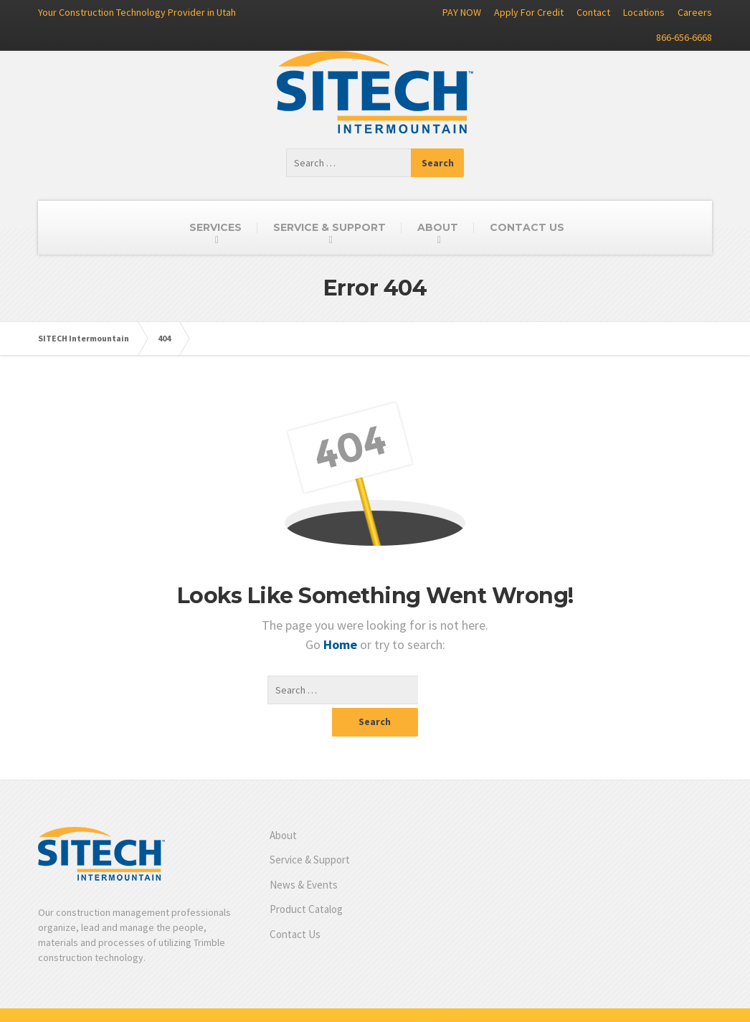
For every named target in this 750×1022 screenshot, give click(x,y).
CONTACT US (527, 227)
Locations (644, 12)
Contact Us (295, 905)
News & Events (304, 856)
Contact (593, 12)
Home (341, 644)
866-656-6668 (684, 37)
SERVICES (215, 227)
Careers (695, 12)
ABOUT (437, 227)
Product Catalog (306, 880)
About (283, 806)
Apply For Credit (529, 12)
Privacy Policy (682, 1000)
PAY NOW (461, 12)
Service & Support (310, 831)
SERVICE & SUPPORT (329, 227)
